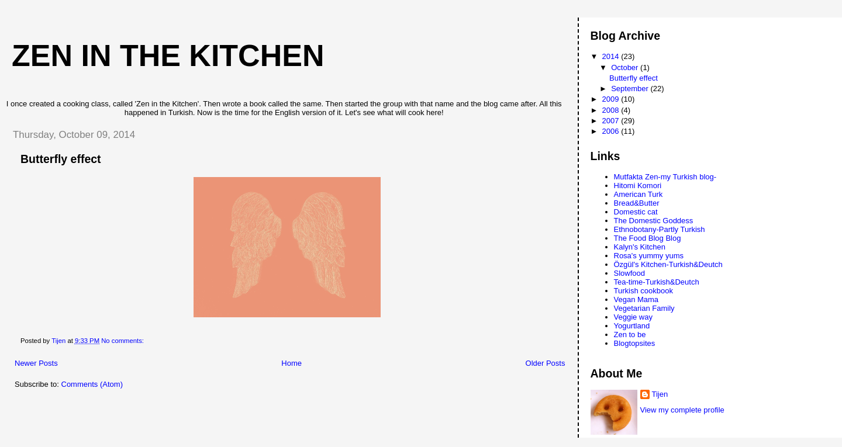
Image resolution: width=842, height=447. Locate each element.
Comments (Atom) (92, 384)
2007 (612, 120)
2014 (612, 56)
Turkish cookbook (643, 290)
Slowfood (629, 273)
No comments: (123, 340)
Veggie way (633, 317)
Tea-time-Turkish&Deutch (656, 282)
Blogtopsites (634, 343)
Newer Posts (36, 363)
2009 (612, 99)
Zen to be (630, 334)
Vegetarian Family (644, 308)
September (630, 88)
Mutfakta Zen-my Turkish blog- (665, 176)
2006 (612, 131)
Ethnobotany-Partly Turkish (659, 229)
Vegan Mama (636, 299)
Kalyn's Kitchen (639, 246)
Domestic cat (636, 211)
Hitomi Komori (638, 185)
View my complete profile (682, 410)
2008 (612, 110)
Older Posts (545, 363)
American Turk (638, 194)
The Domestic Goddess (653, 220)
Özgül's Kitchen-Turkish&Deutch (668, 264)
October (625, 67)
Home (291, 363)
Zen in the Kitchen (168, 55)
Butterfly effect (60, 159)
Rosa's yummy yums (649, 255)
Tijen (660, 394)
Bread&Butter (637, 203)
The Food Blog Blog (647, 238)
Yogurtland (632, 325)
